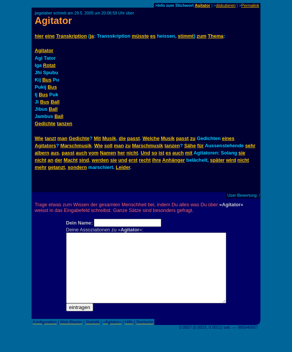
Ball (55, 102)
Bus (46, 80)
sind (84, 160)
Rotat (49, 65)
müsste (140, 36)
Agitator (202, 5)
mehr (40, 167)
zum (201, 36)
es (153, 36)
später (217, 160)
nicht (132, 153)
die (122, 138)
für (200, 145)
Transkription (71, 36)
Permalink (250, 5)
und (122, 160)
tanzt (50, 138)
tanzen (65, 123)
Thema (215, 36)
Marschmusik (76, 145)
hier (39, 36)
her (121, 153)
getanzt (56, 167)
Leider (123, 167)
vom (93, 153)
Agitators (45, 145)
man (62, 138)
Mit (97, 138)
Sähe (190, 145)
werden (100, 160)
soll (108, 145)
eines (228, 138)
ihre (156, 160)
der (58, 160)
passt (133, 138)
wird (231, 160)
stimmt (186, 36)
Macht (70, 160)
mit (188, 153)
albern (42, 153)
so (154, 153)
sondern (77, 167)
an (50, 160)
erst (133, 160)
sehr (250, 145)
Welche (151, 138)
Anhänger (173, 160)
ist (161, 153)
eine (50, 36)
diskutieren (226, 5)
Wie (39, 138)
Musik (109, 138)
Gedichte (45, 123)
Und (145, 153)
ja (92, 36)
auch (81, 153)
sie (241, 153)
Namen (108, 153)
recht (145, 160)
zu (192, 138)
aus (55, 153)
